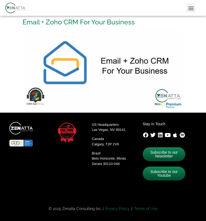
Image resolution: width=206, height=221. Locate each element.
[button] (190, 7)
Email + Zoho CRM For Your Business (79, 22)
